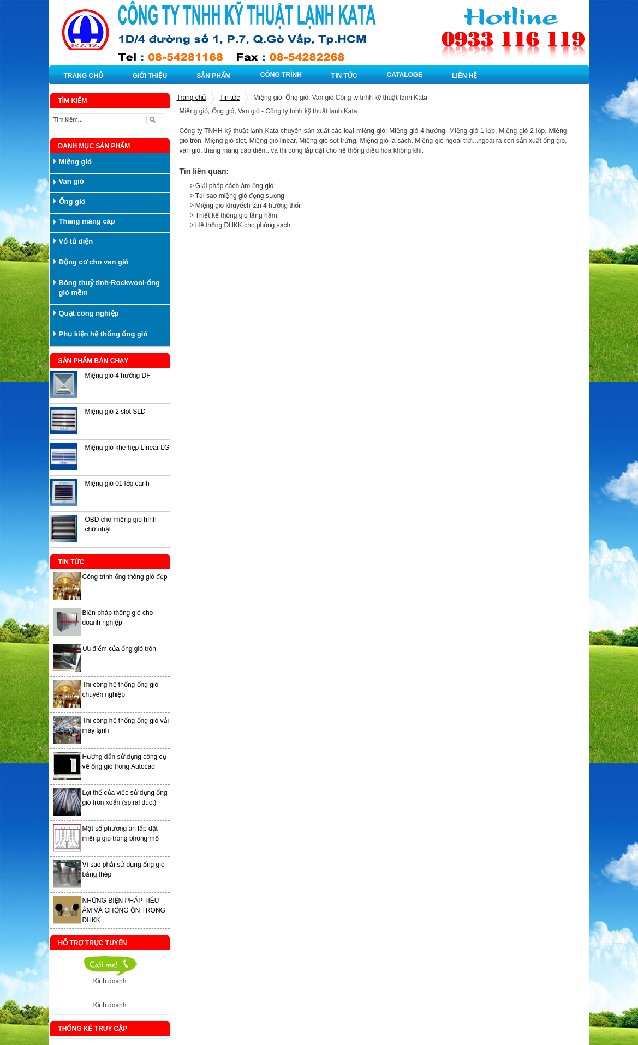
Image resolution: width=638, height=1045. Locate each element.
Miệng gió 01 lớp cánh (117, 483)
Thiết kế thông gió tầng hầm (236, 215)
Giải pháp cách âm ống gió (234, 186)
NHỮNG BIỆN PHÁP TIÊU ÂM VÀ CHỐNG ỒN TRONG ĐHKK (123, 910)
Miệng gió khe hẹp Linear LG (127, 447)
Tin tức (229, 97)
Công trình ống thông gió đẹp (125, 577)
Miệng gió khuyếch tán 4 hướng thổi (247, 205)
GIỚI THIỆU (150, 76)
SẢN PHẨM (213, 76)
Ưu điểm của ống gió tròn (119, 649)
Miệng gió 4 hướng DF (118, 375)
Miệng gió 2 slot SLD (115, 411)
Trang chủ (191, 97)
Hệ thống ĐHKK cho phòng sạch (242, 225)
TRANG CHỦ (83, 76)
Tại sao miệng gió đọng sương (239, 196)
